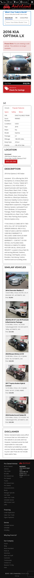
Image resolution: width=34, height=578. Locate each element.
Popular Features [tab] (18, 108)
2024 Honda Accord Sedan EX (16, 415)
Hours (24, 2)
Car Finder (7, 495)
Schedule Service (9, 500)
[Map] (25, 473)
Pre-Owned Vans (9, 483)
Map (16, 2)
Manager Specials (9, 493)
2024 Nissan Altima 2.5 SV (15, 354)
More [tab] (21, 112)
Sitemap (17, 576)
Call (3, 2)
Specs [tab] (7, 112)
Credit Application (9, 512)
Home (6, 543)
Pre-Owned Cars (9, 476)
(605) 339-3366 (11, 161)
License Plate (24, 18)
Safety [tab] (14, 112)
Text (10, 2)
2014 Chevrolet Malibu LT (15, 290)
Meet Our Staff (8, 555)
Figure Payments (9, 517)
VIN (16, 18)
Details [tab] (7, 108)
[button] (29, 54)
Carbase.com (24, 573)
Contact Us (7, 563)
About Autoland (9, 548)
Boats (6, 490)
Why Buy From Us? (10, 535)
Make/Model (9, 18)
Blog (5, 546)
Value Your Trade (9, 497)
